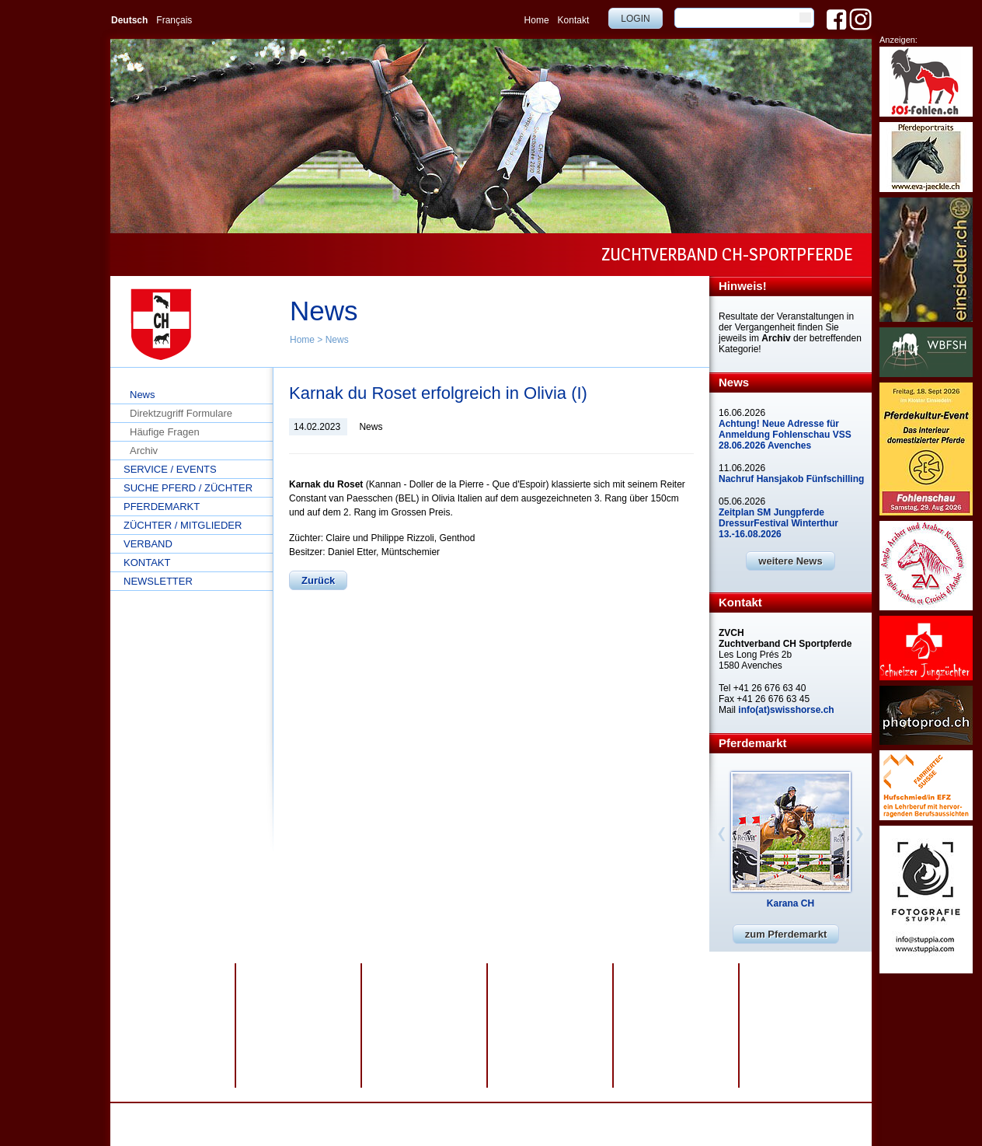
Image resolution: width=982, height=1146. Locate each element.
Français (174, 20)
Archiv (144, 450)
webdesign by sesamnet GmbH (517, 1114)
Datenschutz (322, 1114)
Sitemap (429, 1114)
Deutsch (129, 20)
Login (635, 18)
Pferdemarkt (162, 506)
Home (536, 20)
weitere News (790, 561)
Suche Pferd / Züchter (188, 488)
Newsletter (158, 581)
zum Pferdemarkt (786, 934)
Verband (148, 544)
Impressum (381, 1114)
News (337, 339)
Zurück (318, 580)
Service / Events (170, 469)
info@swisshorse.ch (660, 1125)
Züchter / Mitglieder (183, 525)
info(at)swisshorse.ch (786, 709)
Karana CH (790, 903)
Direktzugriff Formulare (181, 413)
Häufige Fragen (165, 432)
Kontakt (574, 20)
